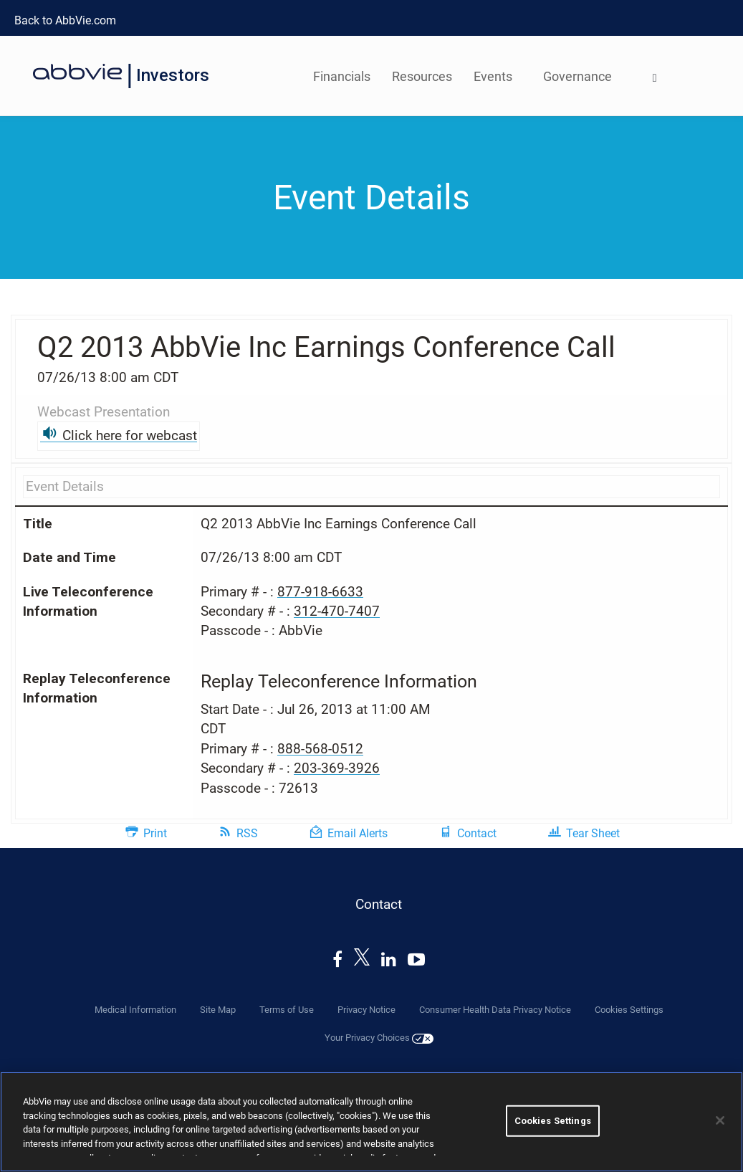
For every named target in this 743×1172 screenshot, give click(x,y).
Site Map (218, 1009)
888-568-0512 (320, 748)
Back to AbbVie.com (65, 20)
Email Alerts (357, 833)
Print (155, 833)
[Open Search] (654, 79)
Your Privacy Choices (379, 1038)
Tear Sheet (593, 833)
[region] (371, 1122)
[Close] (720, 1120)
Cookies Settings (629, 1009)
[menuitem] (655, 75)
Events (493, 76)
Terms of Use (286, 1009)
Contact (477, 833)
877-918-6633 (320, 591)
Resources (422, 76)
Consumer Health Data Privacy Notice (495, 1009)
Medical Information (135, 1009)
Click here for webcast (129, 435)
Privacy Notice (366, 1009)
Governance (577, 76)
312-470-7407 (337, 611)
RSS (247, 833)
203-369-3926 (337, 768)
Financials (341, 76)
